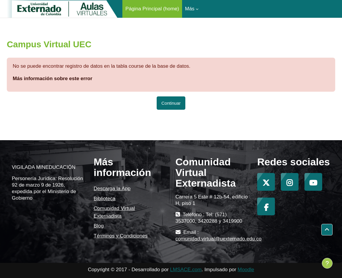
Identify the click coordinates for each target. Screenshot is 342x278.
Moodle (246, 269)
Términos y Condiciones (121, 236)
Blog (99, 226)
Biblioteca (105, 198)
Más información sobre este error (52, 78)
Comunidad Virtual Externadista (114, 212)
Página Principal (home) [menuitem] (152, 9)
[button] (327, 229)
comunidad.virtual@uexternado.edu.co (219, 239)
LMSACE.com (186, 269)
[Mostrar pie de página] (327, 263)
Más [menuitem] (189, 9)
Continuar (171, 103)
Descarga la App (112, 188)
